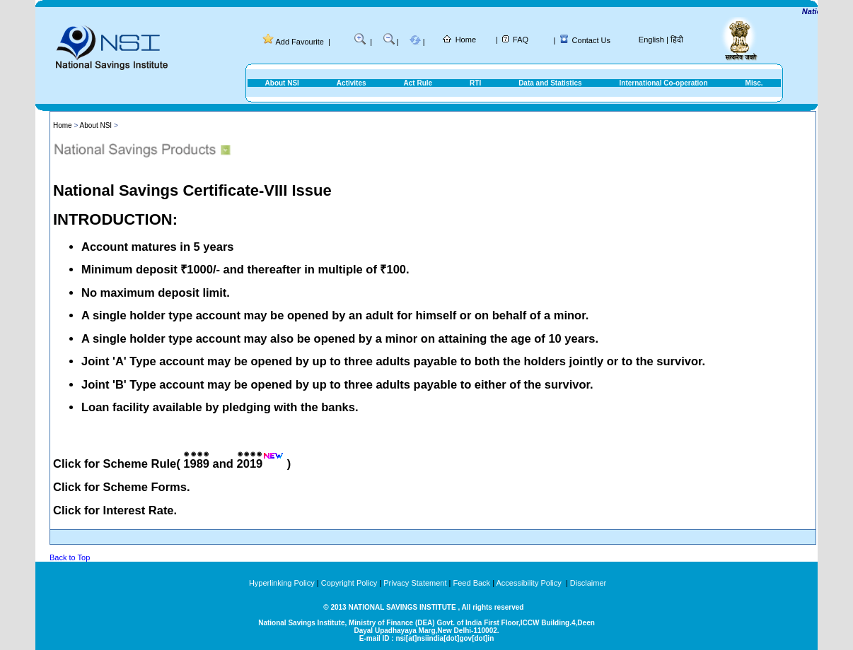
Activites (351, 83)
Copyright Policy (349, 583)
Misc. (754, 83)
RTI (475, 83)
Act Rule (418, 83)
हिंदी (677, 39)
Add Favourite (299, 41)
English (651, 39)
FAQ (520, 39)
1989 (196, 463)
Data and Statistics (549, 83)
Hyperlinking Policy (282, 583)
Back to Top (70, 557)
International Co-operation (664, 83)
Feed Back (472, 583)
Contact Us (591, 40)
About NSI (282, 83)
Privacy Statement (414, 583)
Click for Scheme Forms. (121, 486)
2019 (250, 463)
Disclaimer (588, 583)
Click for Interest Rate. (115, 510)
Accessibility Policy (529, 583)
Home (465, 39)
